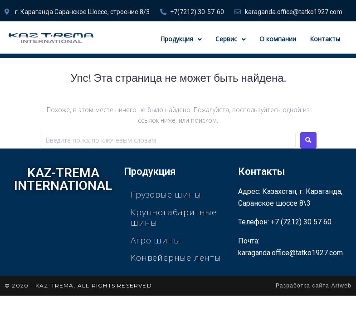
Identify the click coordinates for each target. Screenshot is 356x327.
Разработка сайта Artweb (313, 285)
